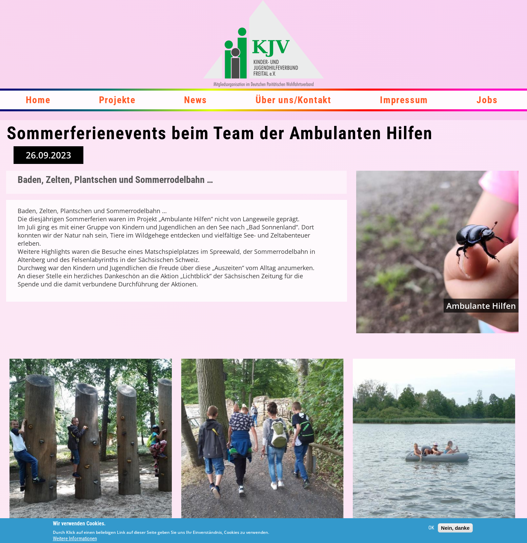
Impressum (404, 100)
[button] (90, 440)
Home (38, 100)
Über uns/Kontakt (293, 100)
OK (431, 528)
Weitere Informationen (75, 539)
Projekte (117, 100)
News (195, 100)
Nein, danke (455, 528)
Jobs (487, 100)
